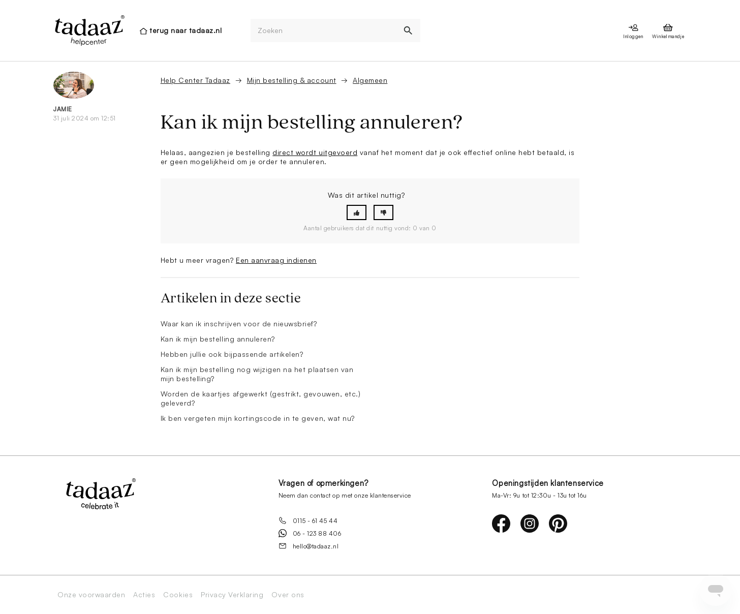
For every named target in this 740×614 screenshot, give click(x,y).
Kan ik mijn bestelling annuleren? (218, 338)
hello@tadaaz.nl (309, 546)
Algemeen (370, 80)
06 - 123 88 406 (310, 533)
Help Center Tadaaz (195, 80)
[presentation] (89, 30)
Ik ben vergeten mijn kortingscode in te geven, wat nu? (258, 418)
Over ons (287, 595)
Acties (144, 595)
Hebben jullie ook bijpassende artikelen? (232, 354)
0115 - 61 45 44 (308, 520)
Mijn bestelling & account (291, 80)
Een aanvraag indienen (276, 260)
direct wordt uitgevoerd (314, 152)
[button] (356, 213)
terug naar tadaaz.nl (185, 30)
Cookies (178, 595)
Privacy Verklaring (232, 595)
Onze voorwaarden (91, 595)
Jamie (62, 109)
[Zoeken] (324, 30)
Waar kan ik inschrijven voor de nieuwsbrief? (239, 323)
